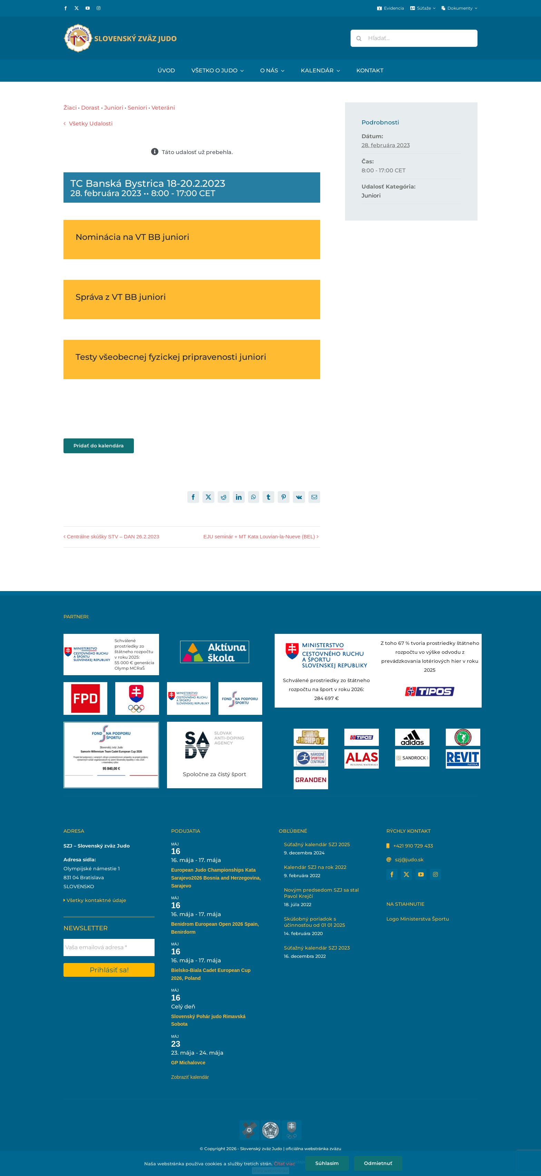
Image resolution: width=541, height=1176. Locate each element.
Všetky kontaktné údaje (94, 900)
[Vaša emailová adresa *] (109, 947)
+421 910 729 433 (413, 846)
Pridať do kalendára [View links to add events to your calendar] (98, 446)
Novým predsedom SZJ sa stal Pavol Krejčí (321, 893)
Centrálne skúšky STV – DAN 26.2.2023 (113, 536)
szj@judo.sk (409, 859)
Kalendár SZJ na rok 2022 (315, 867)
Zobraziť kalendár (190, 1077)
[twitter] (77, 8)
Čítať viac (284, 1163)
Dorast (90, 107)
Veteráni (163, 107)
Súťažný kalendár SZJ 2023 (317, 948)
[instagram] (98, 8)
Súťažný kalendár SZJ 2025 (317, 844)
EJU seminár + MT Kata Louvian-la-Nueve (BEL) (259, 536)
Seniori (137, 107)
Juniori (113, 107)
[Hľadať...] (414, 38)
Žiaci (70, 107)
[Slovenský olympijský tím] (137, 684)
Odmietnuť (378, 1163)
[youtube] (88, 8)
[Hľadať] (359, 38)
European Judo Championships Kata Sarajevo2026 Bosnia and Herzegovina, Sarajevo (216, 877)
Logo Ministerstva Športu (417, 919)
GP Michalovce (188, 1062)
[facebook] (65, 8)
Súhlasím (327, 1163)
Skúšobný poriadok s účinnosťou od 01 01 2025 (314, 922)
